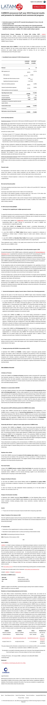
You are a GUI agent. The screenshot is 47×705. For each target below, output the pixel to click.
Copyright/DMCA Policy (41, 695)
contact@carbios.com (6, 638)
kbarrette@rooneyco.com (33, 638)
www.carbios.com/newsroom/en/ (32, 569)
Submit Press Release (20, 695)
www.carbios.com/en (8, 566)
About (2, 695)
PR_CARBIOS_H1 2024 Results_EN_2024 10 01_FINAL (14, 663)
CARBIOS (3, 545)
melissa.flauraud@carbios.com (19, 638)
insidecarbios (18, 572)
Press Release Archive (9, 695)
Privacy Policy (21, 697)
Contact (27, 697)
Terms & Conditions (30, 695)
